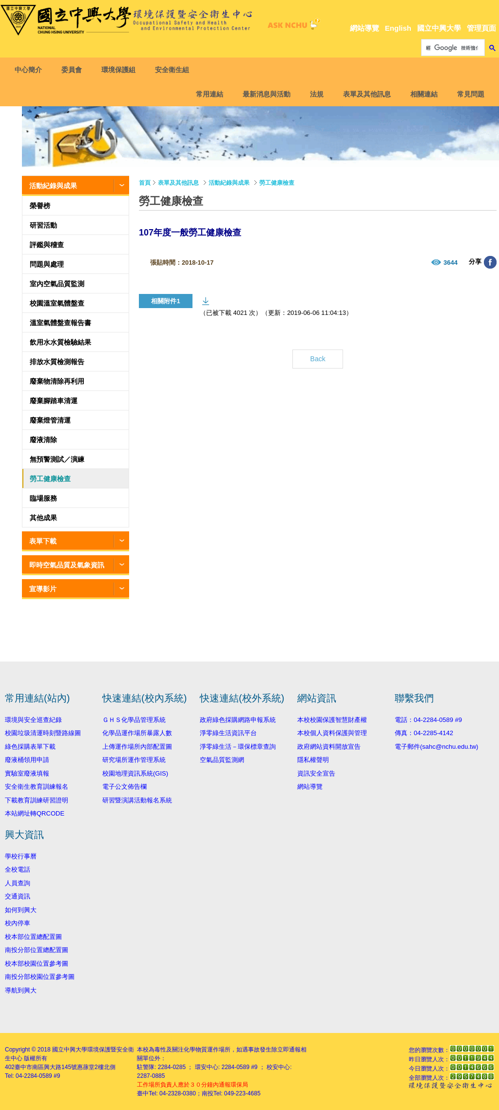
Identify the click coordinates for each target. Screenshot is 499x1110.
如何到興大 (21, 910)
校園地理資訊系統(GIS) (135, 773)
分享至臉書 (490, 262)
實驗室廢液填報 (27, 773)
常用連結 (207, 94)
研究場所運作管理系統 (134, 759)
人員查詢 (17, 883)
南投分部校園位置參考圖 (40, 976)
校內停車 (17, 923)
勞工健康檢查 (50, 479)
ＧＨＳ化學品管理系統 (134, 719)
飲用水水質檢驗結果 (60, 342)
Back (318, 359)
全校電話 (17, 869)
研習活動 (43, 225)
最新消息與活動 (264, 94)
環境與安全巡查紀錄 (33, 719)
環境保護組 (121, 70)
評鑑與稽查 (47, 245)
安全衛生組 (174, 70)
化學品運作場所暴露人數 (137, 733)
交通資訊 (17, 896)
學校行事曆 (21, 856)
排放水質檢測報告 (57, 362)
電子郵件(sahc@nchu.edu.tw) (436, 746)
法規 (314, 94)
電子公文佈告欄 (124, 786)
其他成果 (43, 518)
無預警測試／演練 (57, 459)
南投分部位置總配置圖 (36, 950)
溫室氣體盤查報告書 (60, 323)
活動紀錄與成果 (53, 186)
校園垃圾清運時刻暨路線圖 (43, 733)
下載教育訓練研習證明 (36, 800)
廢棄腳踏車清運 (53, 401)
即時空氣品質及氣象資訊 (66, 565)
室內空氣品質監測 (57, 284)
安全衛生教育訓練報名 (36, 786)
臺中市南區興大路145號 (46, 1067)
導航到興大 (21, 990)
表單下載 (43, 541)
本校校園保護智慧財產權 (332, 719)
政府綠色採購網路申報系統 (238, 719)
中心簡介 (30, 70)
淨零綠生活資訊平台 (228, 733)
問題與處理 (47, 264)
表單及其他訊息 (364, 94)
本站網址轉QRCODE (34, 813)
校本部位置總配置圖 (33, 936)
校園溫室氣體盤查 (57, 303)
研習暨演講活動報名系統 (137, 800)
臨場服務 (43, 498)
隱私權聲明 (313, 759)
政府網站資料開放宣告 (329, 746)
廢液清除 (43, 440)
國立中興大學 (439, 28)
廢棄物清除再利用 (57, 381)
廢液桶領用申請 (27, 759)
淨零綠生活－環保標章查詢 (238, 746)
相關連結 (421, 94)
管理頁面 (481, 28)
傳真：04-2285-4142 (424, 733)
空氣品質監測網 (222, 759)
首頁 (145, 182)
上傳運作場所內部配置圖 (137, 746)
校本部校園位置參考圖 (36, 963)
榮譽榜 (40, 206)
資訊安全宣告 (316, 773)
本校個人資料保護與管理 (332, 733)
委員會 (74, 70)
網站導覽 (364, 28)
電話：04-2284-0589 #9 (428, 719)
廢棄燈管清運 (50, 420)
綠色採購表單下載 (30, 746)
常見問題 (468, 94)
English (398, 28)
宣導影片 (43, 589)
